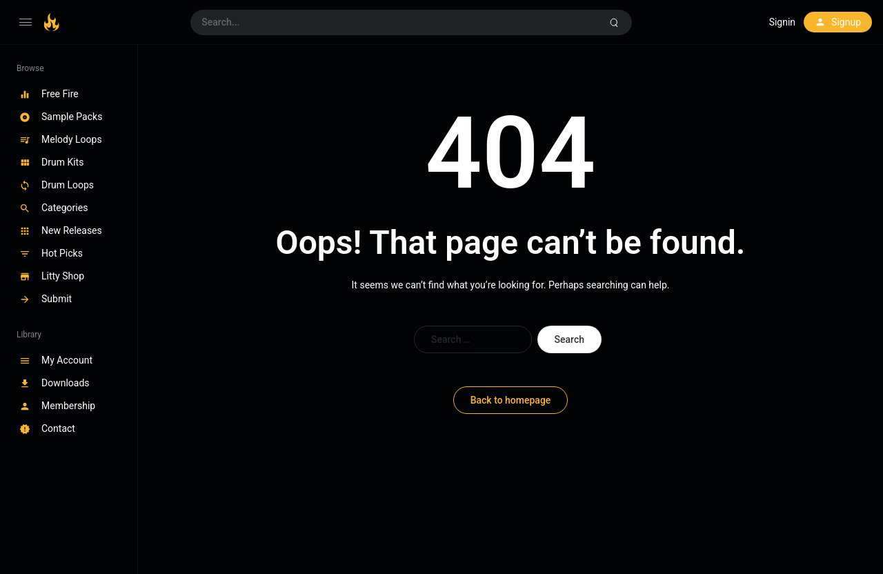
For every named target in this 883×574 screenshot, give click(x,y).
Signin (782, 22)
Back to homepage (510, 400)
